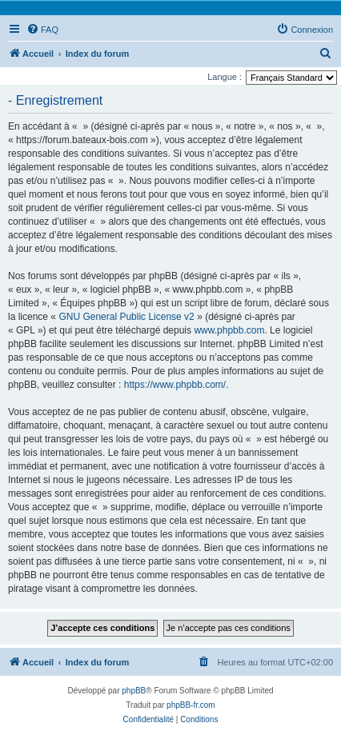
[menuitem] (42, 29)
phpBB (134, 690)
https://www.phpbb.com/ (175, 384)
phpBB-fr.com (190, 705)
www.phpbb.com (229, 330)
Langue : (224, 77)
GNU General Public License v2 (126, 316)
